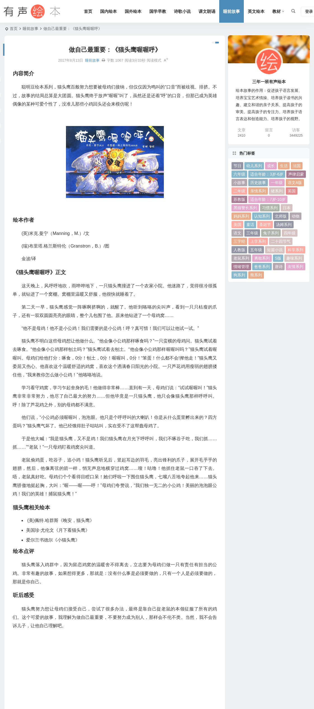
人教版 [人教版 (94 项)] (239, 250)
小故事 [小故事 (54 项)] (239, 182)
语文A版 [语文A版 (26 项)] (295, 182)
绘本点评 (14, 668)
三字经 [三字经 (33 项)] (239, 241)
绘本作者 (14, 641)
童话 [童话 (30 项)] (250, 224)
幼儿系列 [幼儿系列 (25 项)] (254, 166)
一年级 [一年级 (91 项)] (277, 182)
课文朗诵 (207, 11)
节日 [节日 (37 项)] (237, 166)
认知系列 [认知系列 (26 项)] (262, 216)
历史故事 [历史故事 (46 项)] (258, 182)
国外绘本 (133, 11)
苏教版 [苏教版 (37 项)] (239, 199)
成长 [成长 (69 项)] (271, 166)
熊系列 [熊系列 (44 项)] (256, 275)
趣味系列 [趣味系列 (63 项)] (294, 258)
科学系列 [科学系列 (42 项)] (295, 250)
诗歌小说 (182, 11)
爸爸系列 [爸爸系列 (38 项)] (262, 266)
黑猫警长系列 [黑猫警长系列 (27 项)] (245, 208)
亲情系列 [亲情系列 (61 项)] (258, 191)
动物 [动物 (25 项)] (295, 216)
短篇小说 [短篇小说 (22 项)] (275, 250)
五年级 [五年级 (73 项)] (256, 250)
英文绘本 (256, 11)
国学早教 (157, 11)
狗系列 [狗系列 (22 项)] (239, 275)
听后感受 (14, 677)
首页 (88, 11)
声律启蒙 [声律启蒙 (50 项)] (296, 174)
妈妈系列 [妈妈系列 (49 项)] (241, 216)
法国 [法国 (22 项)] (297, 166)
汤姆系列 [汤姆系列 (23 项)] (284, 224)
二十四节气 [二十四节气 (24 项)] (281, 241)
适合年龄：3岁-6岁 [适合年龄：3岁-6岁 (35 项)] (266, 174)
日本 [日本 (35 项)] (287, 208)
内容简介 (14, 632)
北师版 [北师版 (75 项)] (281, 216)
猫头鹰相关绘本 (20, 659)
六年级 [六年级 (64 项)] (239, 174)
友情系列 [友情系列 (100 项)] (295, 266)
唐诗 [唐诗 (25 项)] (279, 266)
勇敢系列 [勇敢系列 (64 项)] (262, 258)
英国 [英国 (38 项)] (292, 191)
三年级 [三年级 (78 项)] (252, 233)
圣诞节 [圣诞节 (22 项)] (265, 224)
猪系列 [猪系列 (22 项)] (277, 191)
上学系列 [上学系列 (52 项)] (258, 241)
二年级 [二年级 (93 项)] (239, 191)
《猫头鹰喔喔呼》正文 (25, 650)
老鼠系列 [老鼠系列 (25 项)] (241, 258)
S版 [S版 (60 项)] (278, 258)
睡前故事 (231, 11)
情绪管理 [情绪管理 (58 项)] (241, 266)
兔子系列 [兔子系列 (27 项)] (271, 233)
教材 (276, 11)
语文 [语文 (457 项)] (237, 233)
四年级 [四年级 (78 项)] (290, 233)
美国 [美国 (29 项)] (237, 224)
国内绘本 (108, 11)
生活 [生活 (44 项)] (284, 166)
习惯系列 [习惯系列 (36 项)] (270, 208)
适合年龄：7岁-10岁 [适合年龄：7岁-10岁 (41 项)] (267, 199)
